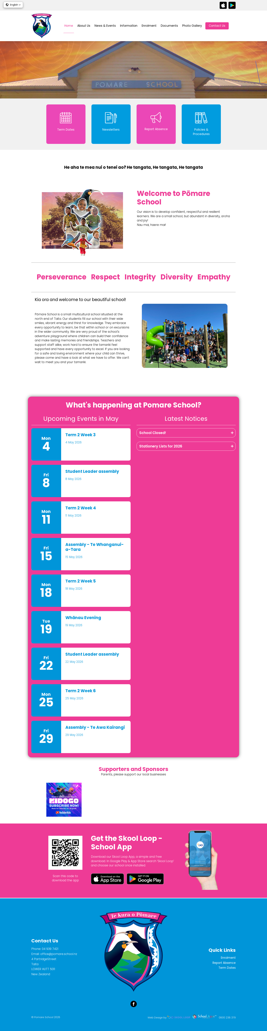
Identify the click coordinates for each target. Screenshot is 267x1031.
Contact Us (217, 26)
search (234, 26)
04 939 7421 (50, 949)
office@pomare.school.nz (58, 954)
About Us (83, 26)
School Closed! (152, 433)
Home (68, 26)
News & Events (105, 26)
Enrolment (149, 26)
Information (128, 26)
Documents (169, 26)
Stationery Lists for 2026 (160, 446)
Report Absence (224, 963)
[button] (13, 4)
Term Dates (227, 968)
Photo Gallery (192, 26)
